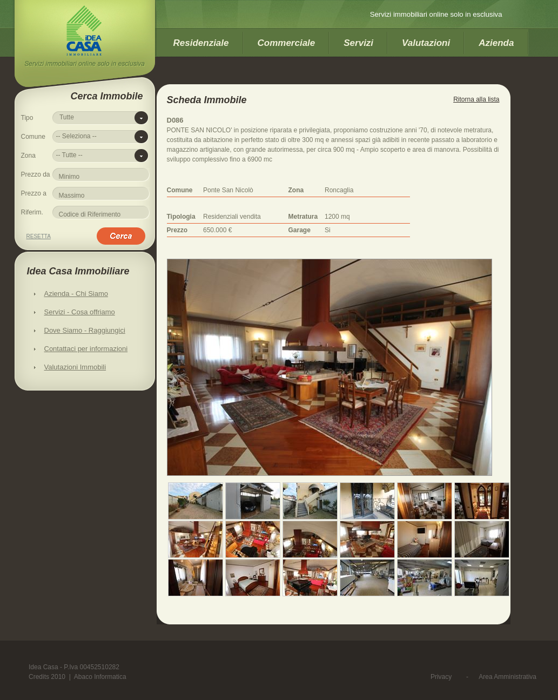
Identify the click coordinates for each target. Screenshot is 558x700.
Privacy (441, 677)
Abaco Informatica (100, 677)
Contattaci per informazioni (86, 349)
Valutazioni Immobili (75, 367)
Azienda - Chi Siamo (76, 294)
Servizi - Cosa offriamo (79, 312)
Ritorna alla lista (476, 99)
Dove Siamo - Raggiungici (84, 330)
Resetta (38, 236)
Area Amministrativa (507, 677)
